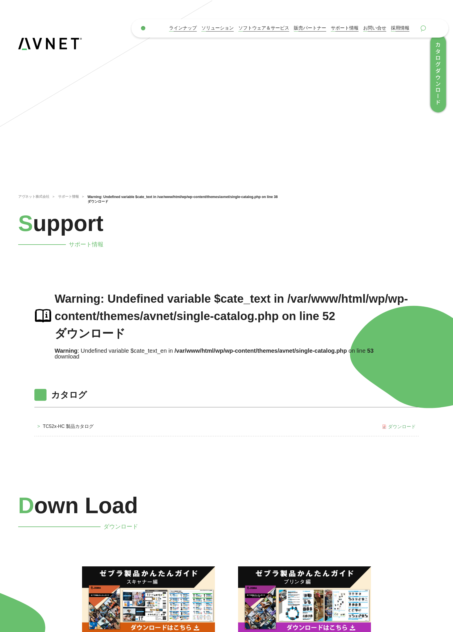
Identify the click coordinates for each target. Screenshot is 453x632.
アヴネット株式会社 (33, 196)
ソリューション (217, 27)
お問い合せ (374, 27)
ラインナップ (183, 27)
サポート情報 (345, 27)
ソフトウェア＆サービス (263, 27)
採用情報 (400, 27)
